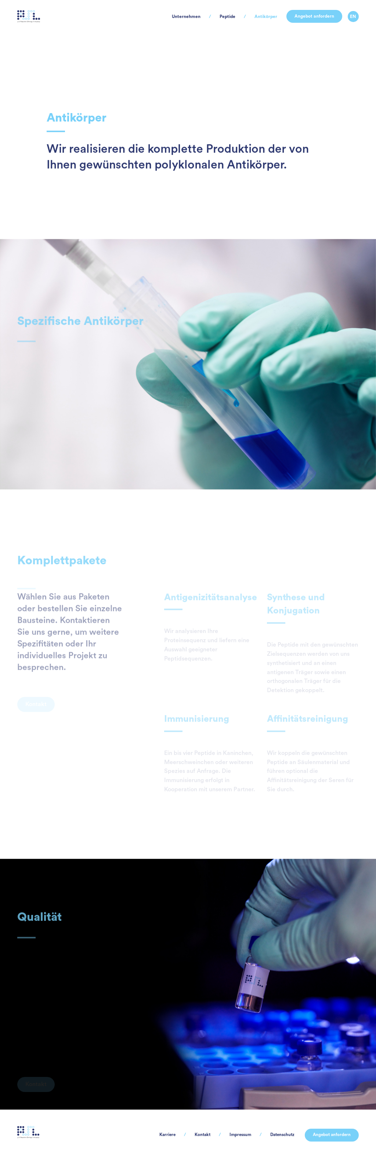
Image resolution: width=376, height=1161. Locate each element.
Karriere (138, 1135)
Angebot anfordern (306, 25)
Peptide (199, 25)
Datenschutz (270, 1135)
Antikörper (246, 25)
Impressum (221, 1135)
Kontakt (178, 1135)
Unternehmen (149, 25)
